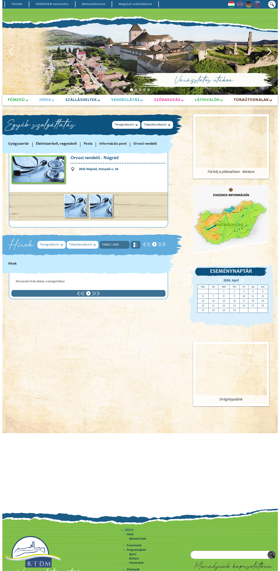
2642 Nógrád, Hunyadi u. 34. (99, 169)
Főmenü (16, 100)
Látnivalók (207, 100)
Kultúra (134, 558)
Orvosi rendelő (145, 144)
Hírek (130, 534)
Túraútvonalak (251, 100)
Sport (132, 554)
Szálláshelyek (81, 100)
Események (134, 545)
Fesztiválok (136, 563)
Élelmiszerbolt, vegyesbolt (56, 144)
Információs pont (113, 144)
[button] (11, 52)
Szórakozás (167, 100)
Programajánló (136, 550)
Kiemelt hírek (137, 538)
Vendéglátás (125, 100)
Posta (88, 144)
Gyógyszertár (18, 144)
